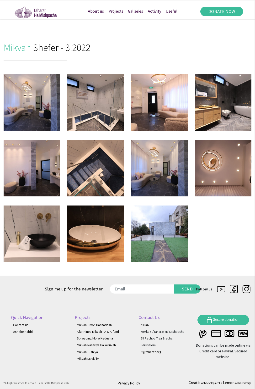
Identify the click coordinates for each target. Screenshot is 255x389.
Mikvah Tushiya (87, 352)
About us (96, 11)
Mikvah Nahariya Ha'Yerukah (96, 345)
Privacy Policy (128, 383)
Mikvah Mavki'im (88, 358)
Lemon (237, 382)
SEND (187, 289)
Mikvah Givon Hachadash (94, 325)
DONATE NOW (221, 11)
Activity (154, 11)
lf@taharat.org (151, 352)
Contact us (20, 325)
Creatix (205, 382)
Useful (171, 11)
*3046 (145, 325)
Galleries (135, 11)
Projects (116, 11)
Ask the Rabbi (23, 331)
